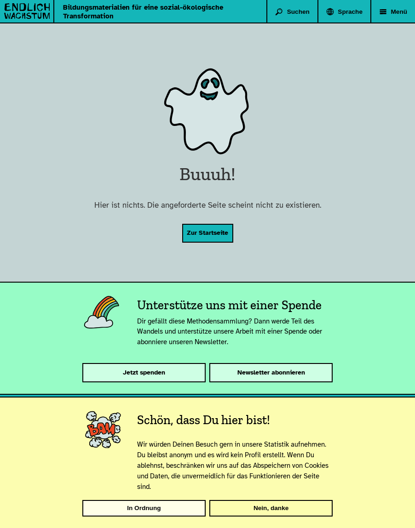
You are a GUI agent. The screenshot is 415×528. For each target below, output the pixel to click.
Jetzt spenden (144, 372)
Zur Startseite (207, 233)
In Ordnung (144, 508)
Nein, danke (271, 508)
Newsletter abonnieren (271, 372)
